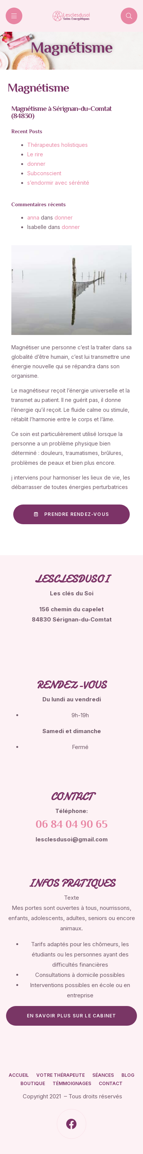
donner (63, 217)
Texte (71, 897)
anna (33, 217)
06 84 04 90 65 (71, 825)
